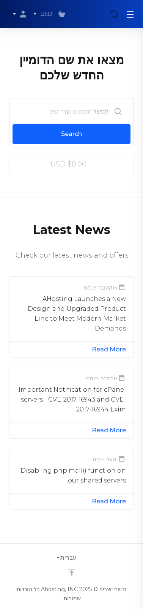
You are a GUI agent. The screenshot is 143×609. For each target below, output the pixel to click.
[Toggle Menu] (130, 14)
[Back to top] (71, 572)
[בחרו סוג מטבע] (42, 14)
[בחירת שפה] (71, 558)
